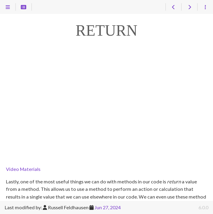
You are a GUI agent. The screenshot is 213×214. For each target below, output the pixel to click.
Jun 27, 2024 (107, 207)
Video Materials (23, 169)
